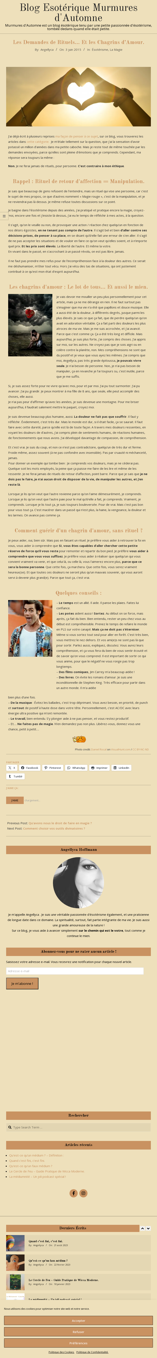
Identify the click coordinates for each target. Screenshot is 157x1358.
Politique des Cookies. (61, 1352)
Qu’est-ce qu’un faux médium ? (30, 1166)
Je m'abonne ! (22, 983)
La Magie (116, 49)
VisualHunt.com (120, 749)
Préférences (78, 1343)
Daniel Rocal (99, 749)
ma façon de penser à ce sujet (76, 136)
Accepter (78, 1321)
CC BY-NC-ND (140, 749)
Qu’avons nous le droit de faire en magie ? (60, 823)
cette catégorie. (38, 142)
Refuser (78, 1332)
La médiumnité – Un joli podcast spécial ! (37, 1176)
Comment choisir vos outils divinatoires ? (54, 828)
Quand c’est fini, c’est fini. (27, 1161)
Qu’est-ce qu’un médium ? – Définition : (36, 1155)
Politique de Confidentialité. (92, 1352)
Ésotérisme (100, 49)
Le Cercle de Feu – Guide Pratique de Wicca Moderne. (47, 1171)
